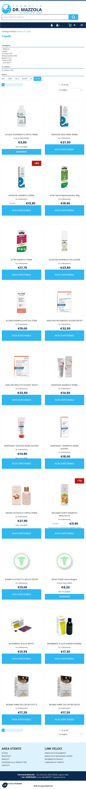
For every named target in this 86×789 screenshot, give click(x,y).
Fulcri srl (49, 786)
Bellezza (21, 31)
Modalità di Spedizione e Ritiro (58, 756)
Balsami (6, 58)
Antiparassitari (9, 56)
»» (21, 85)
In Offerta (7, 70)
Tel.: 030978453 (29, 777)
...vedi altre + (7, 63)
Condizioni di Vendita (54, 762)
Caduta (7, 60)
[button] (70, 90)
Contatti (6, 765)
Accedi (5, 753)
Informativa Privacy (54, 759)
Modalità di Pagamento (55, 753)
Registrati (6, 756)
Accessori (7, 53)
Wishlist (5, 759)
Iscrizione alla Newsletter (14, 762)
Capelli (4, 51)
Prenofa (18, 783)
